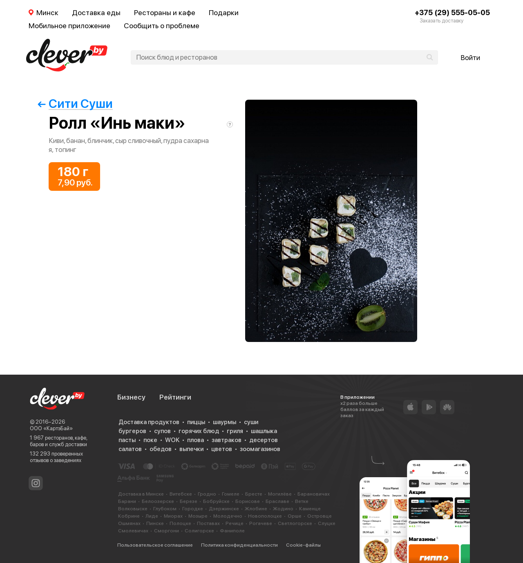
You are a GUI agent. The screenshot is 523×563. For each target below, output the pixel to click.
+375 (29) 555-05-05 (452, 12)
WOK (172, 440)
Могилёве (280, 494)
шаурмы (224, 422)
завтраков (226, 440)
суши (251, 422)
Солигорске (199, 531)
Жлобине (256, 509)
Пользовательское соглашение (155, 545)
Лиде (151, 516)
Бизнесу (131, 397)
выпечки (191, 449)
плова (195, 440)
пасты (127, 440)
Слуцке (326, 523)
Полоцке (180, 523)
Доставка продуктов (148, 422)
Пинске (155, 523)
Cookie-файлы (303, 545)
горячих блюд (199, 431)
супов (162, 431)
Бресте (253, 494)
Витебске (181, 494)
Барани (127, 501)
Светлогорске (295, 523)
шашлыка (264, 431)
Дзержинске (224, 509)
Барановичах (313, 494)
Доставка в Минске (141, 494)
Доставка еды (96, 12)
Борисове (247, 501)
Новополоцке (265, 516)
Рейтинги (175, 397)
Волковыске (133, 509)
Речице (235, 523)
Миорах (173, 516)
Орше (295, 516)
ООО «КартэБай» (51, 428)
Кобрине (129, 516)
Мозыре (198, 516)
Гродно (207, 494)
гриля (235, 431)
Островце (319, 516)
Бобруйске (216, 501)
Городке (192, 509)
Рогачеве (260, 523)
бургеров (132, 431)
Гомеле (230, 494)
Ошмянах (129, 523)
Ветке (301, 501)
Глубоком (165, 509)
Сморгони (166, 531)
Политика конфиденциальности (239, 545)
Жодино (283, 509)
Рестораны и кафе (164, 12)
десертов (263, 440)
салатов (130, 449)
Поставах (208, 523)
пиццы (196, 422)
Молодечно (227, 516)
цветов (221, 449)
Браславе (277, 501)
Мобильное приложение (69, 25)
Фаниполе (232, 531)
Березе (188, 501)
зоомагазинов (260, 449)
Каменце (310, 509)
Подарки (224, 12)
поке (150, 440)
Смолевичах (133, 531)
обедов (161, 449)
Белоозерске (158, 501)
